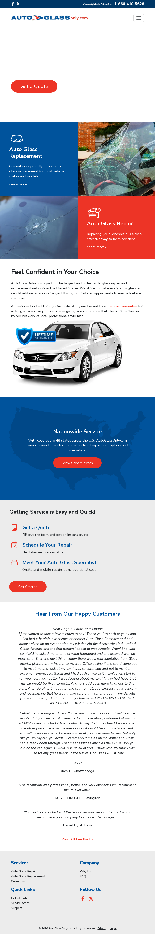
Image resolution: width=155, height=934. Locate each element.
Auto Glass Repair (23, 871)
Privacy (102, 928)
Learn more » (19, 184)
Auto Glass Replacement (28, 876)
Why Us (85, 871)
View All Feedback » (78, 839)
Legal (113, 928)
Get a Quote (34, 86)
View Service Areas (77, 463)
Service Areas (20, 903)
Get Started (27, 587)
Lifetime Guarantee (122, 306)
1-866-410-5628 (129, 3)
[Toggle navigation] (138, 18)
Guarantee (18, 881)
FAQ (83, 876)
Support (16, 908)
